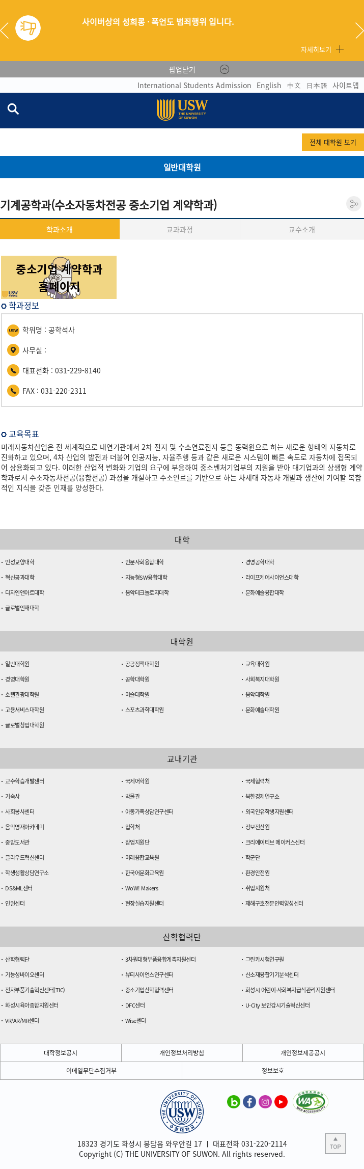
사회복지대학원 (262, 679)
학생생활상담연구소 (27, 872)
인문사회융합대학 (144, 562)
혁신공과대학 (19, 577)
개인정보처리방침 (181, 1052)
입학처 (132, 827)
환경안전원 (257, 872)
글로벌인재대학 (22, 608)
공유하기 (353, 203)
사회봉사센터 (19, 811)
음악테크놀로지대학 (147, 592)
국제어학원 (137, 781)
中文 (294, 85)
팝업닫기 (182, 69)
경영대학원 (17, 679)
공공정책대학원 (142, 664)
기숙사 (12, 796)
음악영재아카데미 (24, 827)
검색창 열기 (12, 108)
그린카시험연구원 (264, 959)
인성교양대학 (19, 562)
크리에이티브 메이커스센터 (275, 842)
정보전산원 (257, 827)
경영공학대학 (259, 562)
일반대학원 (17, 664)
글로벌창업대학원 (24, 725)
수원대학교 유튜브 (281, 1101)
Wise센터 (135, 1020)
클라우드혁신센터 (24, 857)
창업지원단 (137, 842)
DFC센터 (135, 1005)
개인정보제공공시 (303, 1052)
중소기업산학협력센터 (149, 990)
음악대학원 (257, 694)
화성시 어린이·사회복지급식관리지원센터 (290, 990)
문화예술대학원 (262, 709)
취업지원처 (257, 888)
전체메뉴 (356, 110)
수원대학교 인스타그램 (265, 1101)
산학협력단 (17, 959)
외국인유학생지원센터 (269, 811)
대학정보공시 (60, 1052)
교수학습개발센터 (24, 781)
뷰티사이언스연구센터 (149, 974)
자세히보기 (316, 49)
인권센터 (14, 903)
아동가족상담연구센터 (149, 811)
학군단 (252, 857)
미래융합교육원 (142, 857)
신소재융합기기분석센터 (272, 974)
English (269, 85)
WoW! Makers (141, 888)
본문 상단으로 (335, 1143)
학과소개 (59, 229)
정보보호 (273, 1070)
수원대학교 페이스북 (249, 1101)
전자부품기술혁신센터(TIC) (35, 990)
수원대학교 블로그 (233, 1101)
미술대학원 (137, 694)
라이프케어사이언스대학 (272, 577)
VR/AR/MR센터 (22, 1020)
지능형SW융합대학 (146, 577)
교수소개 (302, 229)
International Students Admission (194, 85)
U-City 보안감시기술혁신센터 (277, 1005)
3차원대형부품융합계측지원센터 (160, 959)
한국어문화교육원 (144, 872)
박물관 (132, 796)
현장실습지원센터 (144, 903)
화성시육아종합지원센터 (32, 1005)
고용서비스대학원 (24, 709)
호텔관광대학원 (22, 694)
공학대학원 (137, 679)
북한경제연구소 (262, 796)
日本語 (316, 85)
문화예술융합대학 (264, 592)
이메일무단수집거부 (91, 1070)
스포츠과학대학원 (144, 709)
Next (359, 30)
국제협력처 (257, 781)
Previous (8, 30)
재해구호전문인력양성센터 (274, 903)
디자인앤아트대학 (24, 592)
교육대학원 (257, 664)
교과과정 (179, 229)
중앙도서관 (17, 842)
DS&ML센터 (19, 888)
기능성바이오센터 (24, 974)
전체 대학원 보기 (333, 142)
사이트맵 (345, 85)
